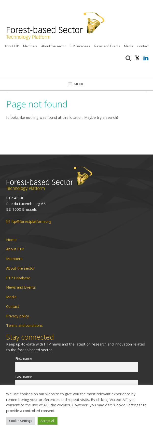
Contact (143, 46)
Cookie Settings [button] (20, 420)
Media (128, 46)
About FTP (11, 46)
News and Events (107, 46)
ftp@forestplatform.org (28, 221)
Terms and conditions (24, 325)
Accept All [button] (48, 420)
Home (11, 239)
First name (23, 358)
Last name (23, 376)
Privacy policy (17, 316)
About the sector (53, 46)
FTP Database (80, 46)
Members (30, 46)
